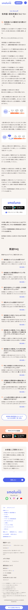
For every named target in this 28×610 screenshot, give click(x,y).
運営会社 (5, 568)
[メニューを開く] (25, 2)
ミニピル (6, 514)
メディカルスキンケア (9, 527)
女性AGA (6, 529)
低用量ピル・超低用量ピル (10, 512)
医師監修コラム (13, 532)
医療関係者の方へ (7, 536)
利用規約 (5, 575)
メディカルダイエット (8, 520)
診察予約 (18, 2)
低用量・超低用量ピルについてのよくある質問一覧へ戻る (14, 417)
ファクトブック (15, 561)
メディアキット (6, 561)
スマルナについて (11, 507)
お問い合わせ (14, 534)
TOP (4, 507)
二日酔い (6, 523)
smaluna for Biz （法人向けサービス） (12, 550)
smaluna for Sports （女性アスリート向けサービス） (14, 553)
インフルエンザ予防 (8, 525)
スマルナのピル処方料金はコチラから (13, 38)
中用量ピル (6, 516)
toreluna (5, 548)
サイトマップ (5, 580)
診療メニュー (6, 510)
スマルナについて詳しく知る (15, 212)
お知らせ (20, 532)
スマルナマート (6, 545)
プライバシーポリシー (8, 570)
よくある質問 (6, 534)
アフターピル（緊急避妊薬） (10, 518)
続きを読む (22, 267)
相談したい (13, 480)
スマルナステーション (18, 545)
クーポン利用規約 (7, 573)
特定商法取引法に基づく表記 (9, 577)
